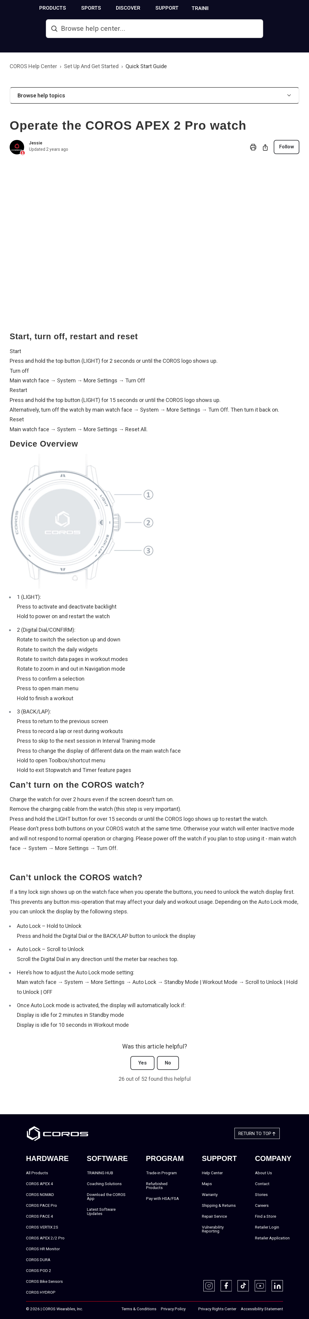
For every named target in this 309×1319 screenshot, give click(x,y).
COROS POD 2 (38, 1270)
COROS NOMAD (40, 1194)
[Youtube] (260, 1286)
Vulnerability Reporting (213, 1228)
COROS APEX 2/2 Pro (45, 1237)
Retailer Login (267, 1226)
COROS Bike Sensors (44, 1281)
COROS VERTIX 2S (42, 1226)
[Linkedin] (277, 1286)
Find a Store (265, 1215)
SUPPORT (190, 8)
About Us (263, 1172)
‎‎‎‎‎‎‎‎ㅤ (192, 1308)
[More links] (302, 7)
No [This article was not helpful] (168, 1063)
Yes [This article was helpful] (142, 1063)
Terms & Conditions (138, 1308)
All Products (37, 1172)
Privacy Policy (173, 1308)
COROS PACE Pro (41, 1205)
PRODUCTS (76, 8)
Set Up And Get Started (91, 66)
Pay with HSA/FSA (162, 1198)
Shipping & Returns (219, 1205)
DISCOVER (152, 8)
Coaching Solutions (104, 1183)
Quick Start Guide (146, 66)
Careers (262, 1205)
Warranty (210, 1194)
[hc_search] (154, 28)
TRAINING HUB (232, 8)
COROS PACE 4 (39, 1215)
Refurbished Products (156, 1185)
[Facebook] (226, 1286)
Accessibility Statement (262, 1308)
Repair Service (214, 1215)
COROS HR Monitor (43, 1248)
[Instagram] (209, 1286)
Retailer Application (272, 1237)
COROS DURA (38, 1259)
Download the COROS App (106, 1196)
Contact (262, 1183)
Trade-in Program (161, 1172)
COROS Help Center (33, 66)
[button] (154, 95)
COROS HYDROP (41, 1291)
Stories (261, 1194)
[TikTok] (243, 1286)
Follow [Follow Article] (286, 147)
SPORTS (115, 8)
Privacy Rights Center (217, 1308)
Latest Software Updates (101, 1211)
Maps (207, 1183)
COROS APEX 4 (39, 1183)
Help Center (212, 1172)
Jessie (35, 143)
